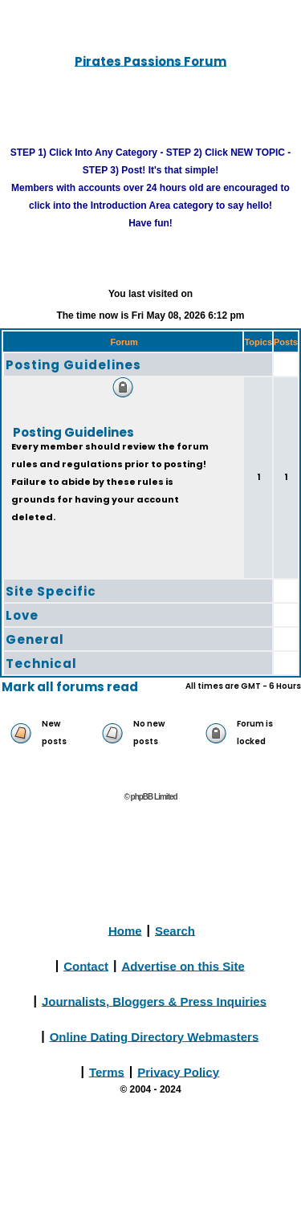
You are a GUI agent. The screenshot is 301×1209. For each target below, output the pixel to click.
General (35, 639)
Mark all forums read (70, 686)
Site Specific (51, 591)
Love (22, 615)
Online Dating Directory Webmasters (154, 1036)
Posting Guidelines (73, 364)
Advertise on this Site (182, 965)
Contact (85, 965)
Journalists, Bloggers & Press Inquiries (154, 1000)
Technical (41, 663)
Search (175, 930)
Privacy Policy (178, 1071)
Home (125, 930)
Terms (106, 1071)
